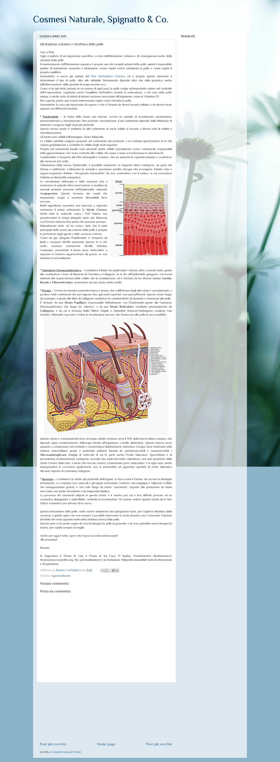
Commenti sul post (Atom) (66, 752)
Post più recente (53, 744)
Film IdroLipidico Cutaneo (108, 76)
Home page (106, 744)
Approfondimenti (60, 575)
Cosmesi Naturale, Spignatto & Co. (101, 19)
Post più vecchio (159, 744)
